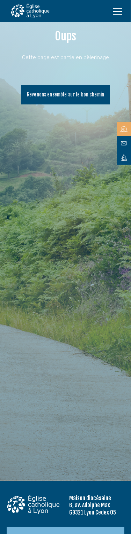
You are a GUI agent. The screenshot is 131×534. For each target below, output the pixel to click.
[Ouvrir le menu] (117, 11)
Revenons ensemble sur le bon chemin (65, 94)
